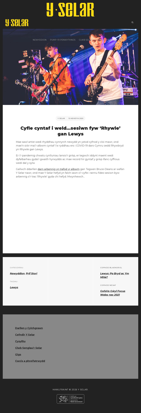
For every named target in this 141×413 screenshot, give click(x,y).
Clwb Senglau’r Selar (28, 347)
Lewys (14, 287)
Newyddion (40, 22)
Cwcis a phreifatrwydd (30, 361)
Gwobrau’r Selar (106, 22)
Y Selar (61, 118)
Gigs (122, 22)
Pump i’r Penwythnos (62, 22)
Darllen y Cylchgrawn (29, 328)
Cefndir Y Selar (25, 334)
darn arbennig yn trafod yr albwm (59, 169)
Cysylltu (20, 341)
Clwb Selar (85, 22)
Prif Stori (31, 273)
